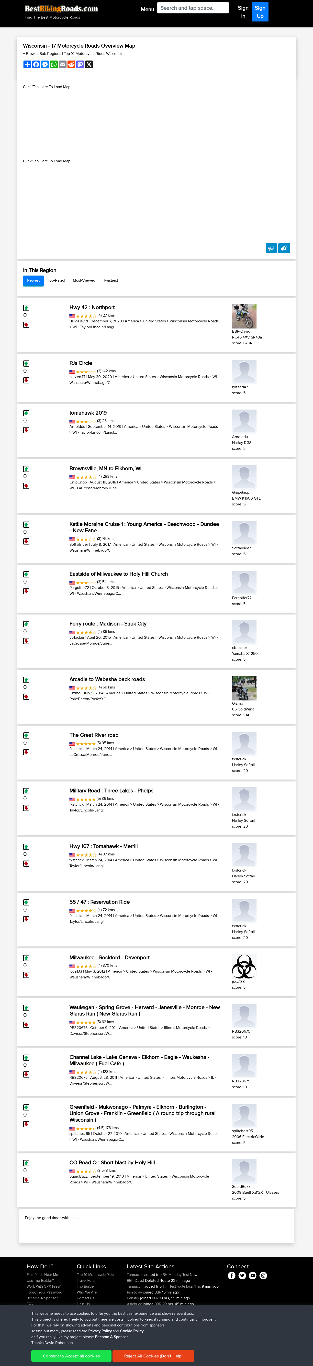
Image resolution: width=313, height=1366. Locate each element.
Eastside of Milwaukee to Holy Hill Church (118, 574)
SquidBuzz (78, 1176)
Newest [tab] (33, 280)
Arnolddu (77, 426)
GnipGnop (78, 482)
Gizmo (74, 693)
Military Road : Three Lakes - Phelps (111, 790)
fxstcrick (76, 748)
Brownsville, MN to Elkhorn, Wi (105, 468)
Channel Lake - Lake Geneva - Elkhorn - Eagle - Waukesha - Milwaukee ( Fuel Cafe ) (139, 1060)
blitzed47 (77, 377)
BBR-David (78, 321)
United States (154, 321)
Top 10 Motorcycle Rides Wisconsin (93, 53)
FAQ (30, 1335)
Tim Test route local (178, 1317)
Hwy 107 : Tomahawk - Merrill (103, 846)
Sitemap (72, 1358)
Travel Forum (87, 1312)
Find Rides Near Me (42, 1306)
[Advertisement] (156, 124)
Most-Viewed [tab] (84, 280)
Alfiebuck (135, 1335)
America (132, 321)
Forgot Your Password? (45, 1323)
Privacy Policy (92, 1358)
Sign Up (260, 12)
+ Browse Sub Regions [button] (42, 53)
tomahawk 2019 (88, 413)
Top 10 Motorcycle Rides (96, 1306)
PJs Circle (80, 363)
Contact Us (85, 1329)
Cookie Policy (116, 1358)
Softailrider (78, 544)
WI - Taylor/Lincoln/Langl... (94, 327)
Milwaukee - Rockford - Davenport (109, 957)
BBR (158, 1323)
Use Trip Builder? (40, 1312)
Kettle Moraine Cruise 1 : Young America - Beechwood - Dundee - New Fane (144, 527)
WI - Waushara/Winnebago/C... (95, 593)
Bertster (133, 1329)
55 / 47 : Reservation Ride (99, 902)
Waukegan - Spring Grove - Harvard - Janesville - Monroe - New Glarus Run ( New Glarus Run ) (144, 1010)
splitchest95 (79, 1133)
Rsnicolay (135, 1323)
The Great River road (94, 735)
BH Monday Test (176, 1306)
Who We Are (87, 1323)
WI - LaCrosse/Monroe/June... (94, 488)
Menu (147, 9)
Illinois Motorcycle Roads (185, 1027)
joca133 (75, 971)
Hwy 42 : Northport (91, 307)
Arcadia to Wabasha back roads (107, 679)
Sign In (243, 12)
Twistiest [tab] (110, 280)
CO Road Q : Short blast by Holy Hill (112, 1162)
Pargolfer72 (79, 587)
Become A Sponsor (42, 1329)
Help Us (83, 1335)
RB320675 (78, 1027)
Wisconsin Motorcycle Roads (194, 321)
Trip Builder (86, 1317)
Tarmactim (135, 1306)
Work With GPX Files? (44, 1317)
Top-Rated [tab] (56, 280)
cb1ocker (76, 637)
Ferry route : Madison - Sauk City (107, 623)
